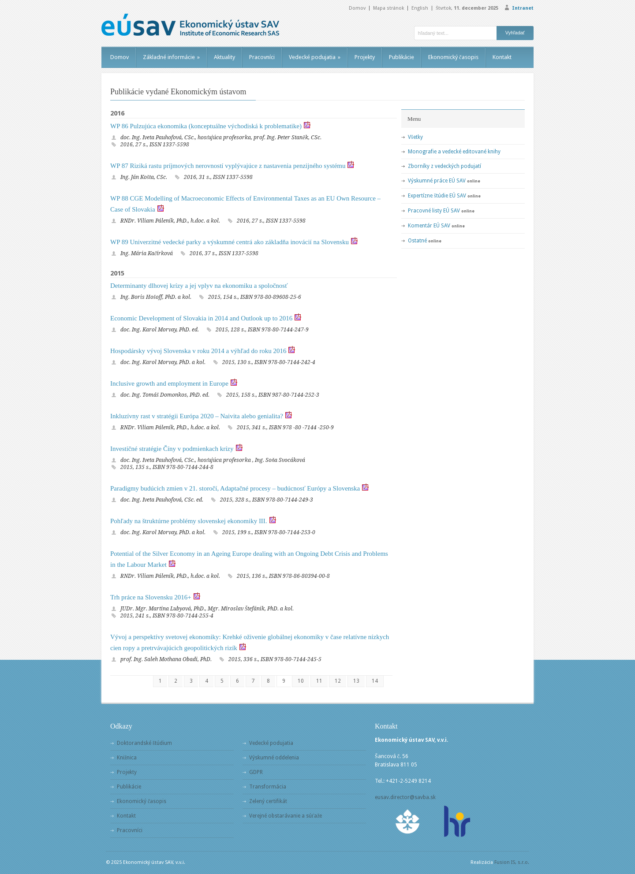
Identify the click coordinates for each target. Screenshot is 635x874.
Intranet (523, 8)
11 (319, 681)
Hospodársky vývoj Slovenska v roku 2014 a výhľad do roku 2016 (198, 350)
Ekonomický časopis (453, 57)
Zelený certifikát (268, 801)
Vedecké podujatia (314, 57)
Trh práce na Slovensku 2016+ (150, 597)
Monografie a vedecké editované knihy (454, 152)
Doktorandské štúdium (144, 743)
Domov (357, 8)
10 (301, 681)
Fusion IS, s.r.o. (511, 862)
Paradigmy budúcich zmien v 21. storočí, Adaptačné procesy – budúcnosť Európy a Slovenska (235, 488)
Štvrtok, (467, 8)
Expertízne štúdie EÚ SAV (437, 196)
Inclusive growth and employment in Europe (169, 383)
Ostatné (417, 241)
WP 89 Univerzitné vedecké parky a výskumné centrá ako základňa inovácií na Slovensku (229, 241)
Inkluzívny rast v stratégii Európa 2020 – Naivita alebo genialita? (196, 416)
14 (375, 681)
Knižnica (127, 758)
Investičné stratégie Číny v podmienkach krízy (172, 448)
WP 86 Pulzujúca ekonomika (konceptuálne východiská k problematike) (206, 126)
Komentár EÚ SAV (429, 226)
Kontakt (502, 57)
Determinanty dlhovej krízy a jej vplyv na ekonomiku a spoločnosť (199, 285)
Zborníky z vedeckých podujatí (444, 166)
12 (338, 681)
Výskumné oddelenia (274, 758)
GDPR (256, 772)
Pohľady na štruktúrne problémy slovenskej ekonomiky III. (188, 520)
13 (356, 681)
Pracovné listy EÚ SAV (434, 211)
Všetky (415, 137)
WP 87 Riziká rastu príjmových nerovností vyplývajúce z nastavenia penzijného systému (227, 165)
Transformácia (267, 787)
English (419, 8)
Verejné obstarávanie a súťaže (285, 816)
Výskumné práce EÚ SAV (437, 181)
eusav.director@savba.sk (405, 797)
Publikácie (401, 57)
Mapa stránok (388, 8)
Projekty (365, 57)
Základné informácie (171, 57)
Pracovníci (262, 57)
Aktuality (224, 57)
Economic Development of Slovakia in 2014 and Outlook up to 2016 (201, 318)
